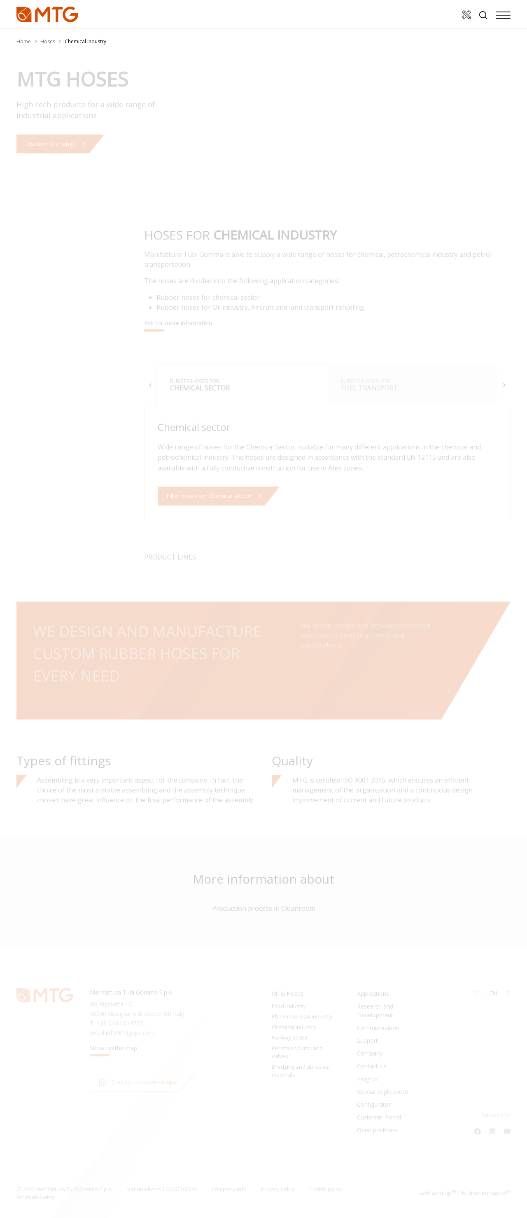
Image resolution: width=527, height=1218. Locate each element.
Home (23, 41)
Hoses (47, 41)
